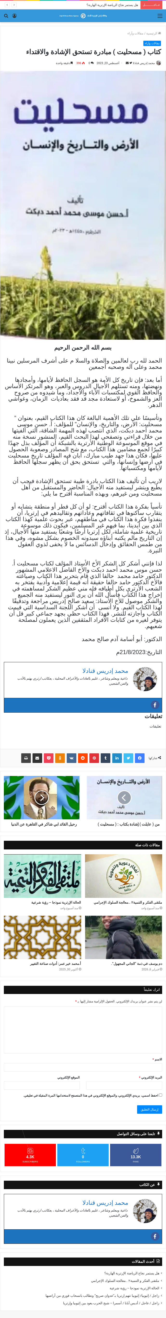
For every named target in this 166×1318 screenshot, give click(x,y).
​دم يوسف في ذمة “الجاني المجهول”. (136, 964)
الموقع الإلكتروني (68, 1077)
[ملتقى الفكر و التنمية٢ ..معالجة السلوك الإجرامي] (123, 876)
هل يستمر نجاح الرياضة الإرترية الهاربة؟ (112, 5)
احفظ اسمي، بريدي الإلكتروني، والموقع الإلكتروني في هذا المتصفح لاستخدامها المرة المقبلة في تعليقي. (90, 1095)
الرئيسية (153, 33)
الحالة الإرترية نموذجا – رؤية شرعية (56, 902)
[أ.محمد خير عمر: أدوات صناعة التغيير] (42, 937)
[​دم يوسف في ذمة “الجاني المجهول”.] (123, 937)
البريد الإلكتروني (150, 1077)
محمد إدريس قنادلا (144, 63)
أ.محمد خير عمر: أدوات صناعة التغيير (55, 964)
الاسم (157, 1059)
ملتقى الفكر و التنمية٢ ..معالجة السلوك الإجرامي (128, 902)
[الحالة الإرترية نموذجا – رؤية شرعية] (42, 876)
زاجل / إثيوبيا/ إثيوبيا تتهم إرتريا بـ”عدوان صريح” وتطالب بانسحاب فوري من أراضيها (102, 1296)
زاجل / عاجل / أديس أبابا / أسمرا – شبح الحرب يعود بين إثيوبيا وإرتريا (111, 1303)
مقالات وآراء (135, 33)
